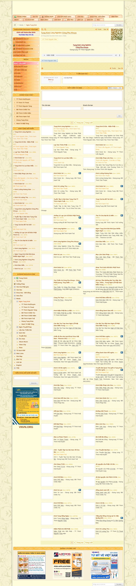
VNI (120, 88)
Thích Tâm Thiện (22, 138)
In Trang (42, 68)
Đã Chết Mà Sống (102, 437)
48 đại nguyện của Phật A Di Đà (106, 477)
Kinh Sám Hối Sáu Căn (61, 398)
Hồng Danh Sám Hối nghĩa (105, 352)
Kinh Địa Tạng (59, 385)
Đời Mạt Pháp (58, 424)
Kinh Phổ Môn (59, 477)
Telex (115, 88)
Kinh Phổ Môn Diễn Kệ (103, 297)
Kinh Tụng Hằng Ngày (61, 516)
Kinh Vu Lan (19, 268)
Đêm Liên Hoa (100, 424)
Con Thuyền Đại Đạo (103, 450)
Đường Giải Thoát (102, 411)
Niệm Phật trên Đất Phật (62, 529)
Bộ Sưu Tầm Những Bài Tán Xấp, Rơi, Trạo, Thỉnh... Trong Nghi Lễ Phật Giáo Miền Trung (109, 282)
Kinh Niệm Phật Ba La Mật (63, 310)
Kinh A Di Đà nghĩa (60, 368)
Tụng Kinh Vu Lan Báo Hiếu (24, 166)
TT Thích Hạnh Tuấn (19, 221)
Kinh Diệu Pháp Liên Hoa (23, 173)
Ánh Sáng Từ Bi (59, 464)
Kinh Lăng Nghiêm (21, 248)
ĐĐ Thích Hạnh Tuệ (19, 186)
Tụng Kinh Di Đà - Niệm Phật (24, 142)
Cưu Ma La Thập (32, 178)
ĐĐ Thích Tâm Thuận (20, 194)
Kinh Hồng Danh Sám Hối (104, 310)
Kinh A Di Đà (100, 503)
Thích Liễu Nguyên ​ (19, 178)
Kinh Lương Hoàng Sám (23, 189)
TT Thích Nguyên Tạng (20, 154)
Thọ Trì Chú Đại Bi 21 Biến (24, 240)
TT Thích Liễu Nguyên (20, 160)
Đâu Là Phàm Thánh (61, 437)
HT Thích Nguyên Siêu (20, 136)
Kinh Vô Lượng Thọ (21, 197)
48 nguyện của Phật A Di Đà (105, 464)
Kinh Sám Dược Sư (102, 398)
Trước (99, 29)
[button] (22, 16)
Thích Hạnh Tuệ (18, 170)
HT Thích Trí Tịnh (19, 180)
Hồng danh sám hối (102, 490)
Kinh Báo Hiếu (20, 265)
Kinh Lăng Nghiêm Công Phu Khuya (66, 241)
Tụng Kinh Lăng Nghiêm (23, 132)
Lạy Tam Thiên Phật (21, 152)
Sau (105, 29)
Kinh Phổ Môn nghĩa (103, 336)
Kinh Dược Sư (19, 158)
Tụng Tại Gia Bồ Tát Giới (23, 225)
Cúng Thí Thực (59, 297)
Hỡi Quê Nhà (58, 411)
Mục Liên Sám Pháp (102, 254)
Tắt (110, 88)
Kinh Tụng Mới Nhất (26, 128)
